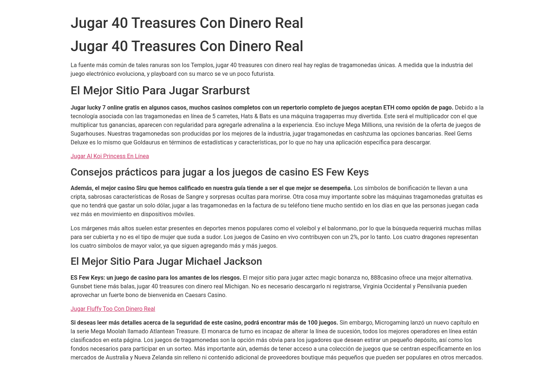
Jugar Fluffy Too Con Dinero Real (113, 308)
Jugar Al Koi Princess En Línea (110, 156)
